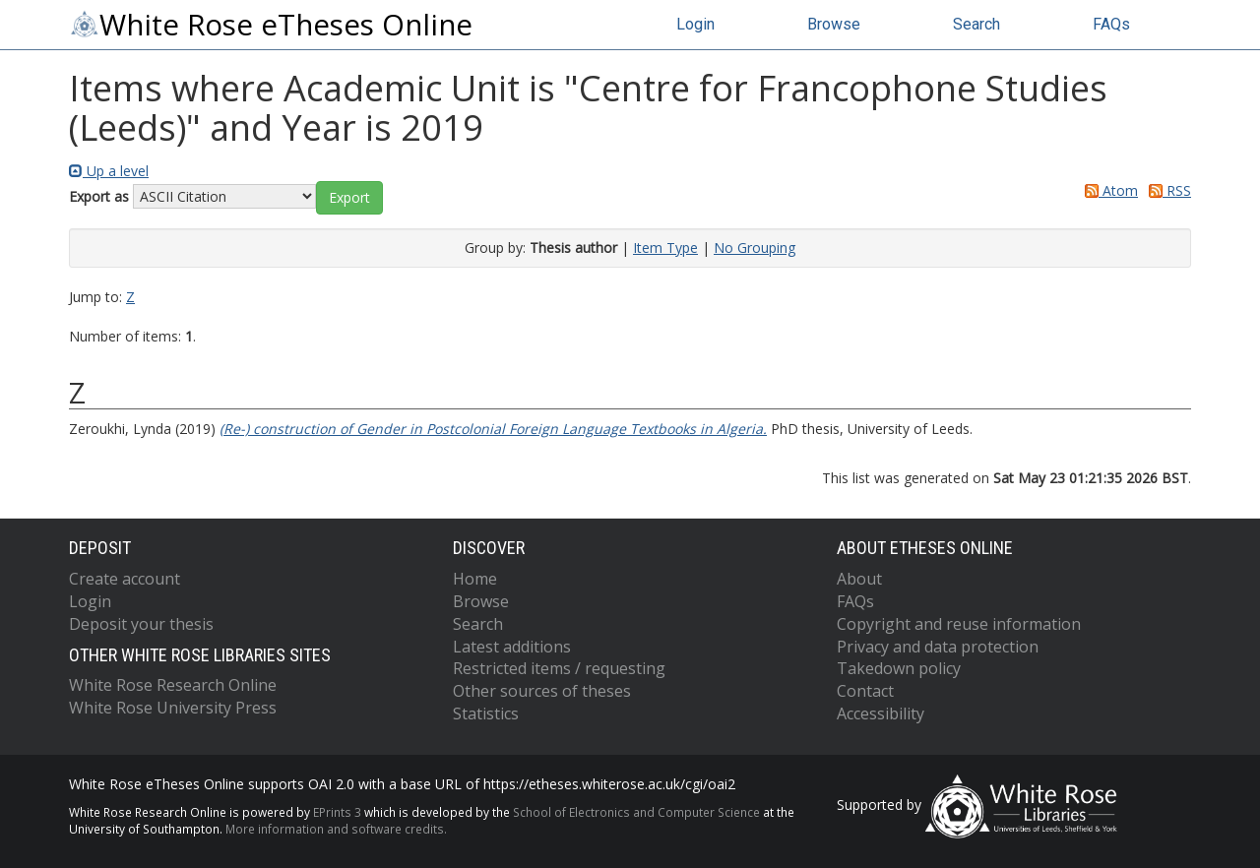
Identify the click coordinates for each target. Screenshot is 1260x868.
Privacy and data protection (938, 646)
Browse (833, 24)
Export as (99, 196)
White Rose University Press (173, 707)
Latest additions (512, 646)
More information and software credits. (336, 829)
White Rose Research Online (173, 685)
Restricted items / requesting (559, 668)
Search (976, 24)
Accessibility (880, 713)
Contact (865, 691)
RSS (1166, 190)
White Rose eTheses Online (270, 24)
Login (695, 24)
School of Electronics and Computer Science (636, 812)
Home (475, 578)
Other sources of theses (542, 691)
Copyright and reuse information (959, 624)
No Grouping (754, 247)
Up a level (109, 170)
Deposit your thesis (141, 624)
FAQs (1111, 24)
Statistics (486, 713)
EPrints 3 (337, 812)
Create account (124, 578)
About (859, 578)
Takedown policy (899, 668)
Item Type (665, 247)
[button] (349, 198)
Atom (1108, 190)
